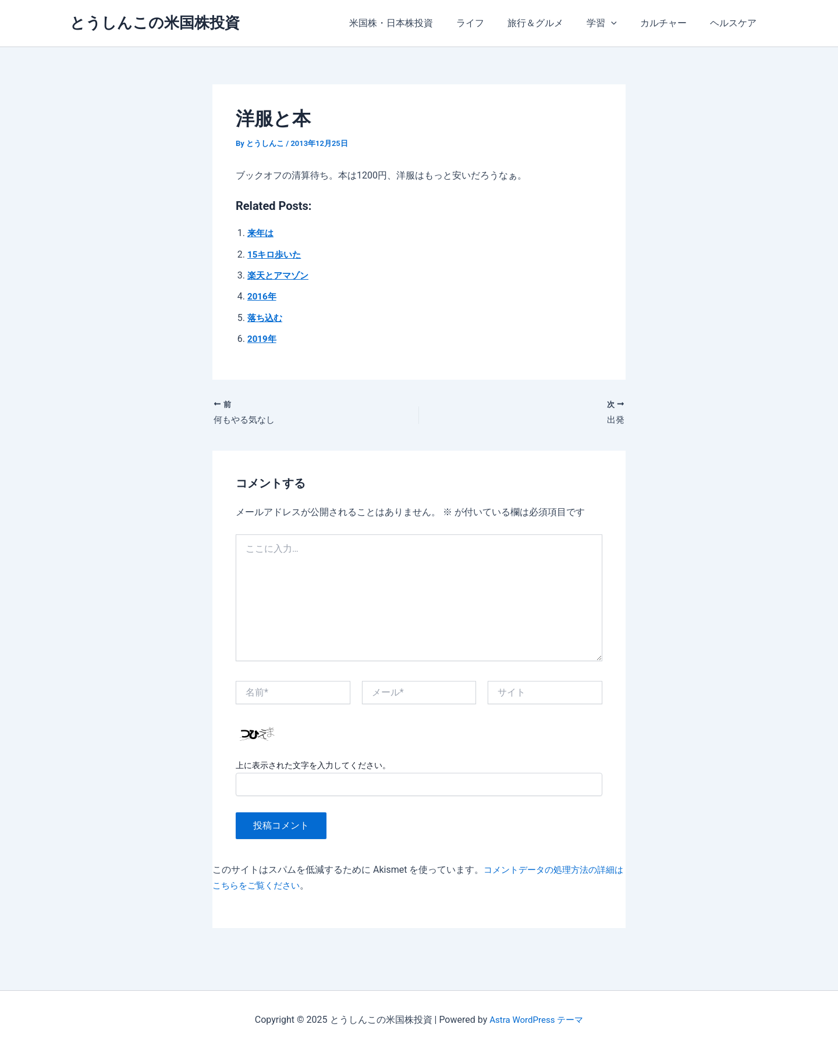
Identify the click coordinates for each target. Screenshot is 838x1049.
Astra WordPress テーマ (536, 1019)
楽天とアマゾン (280, 275)
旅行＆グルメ (552, 22)
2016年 (262, 296)
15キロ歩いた (275, 254)
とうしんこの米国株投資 (155, 22)
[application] (622, 23)
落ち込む (266, 317)
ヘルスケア (735, 22)
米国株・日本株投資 (417, 22)
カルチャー (670, 22)
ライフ (491, 22)
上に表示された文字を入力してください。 (313, 767)
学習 (613, 23)
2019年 (262, 338)
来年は (261, 232)
